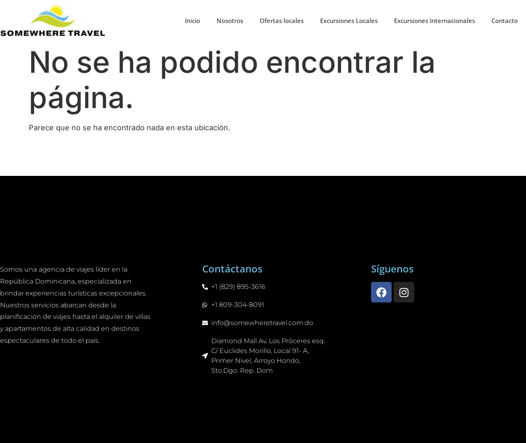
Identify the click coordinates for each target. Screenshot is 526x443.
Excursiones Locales (349, 20)
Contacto (504, 20)
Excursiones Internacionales (434, 20)
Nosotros (230, 20)
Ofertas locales (282, 20)
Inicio (192, 20)
